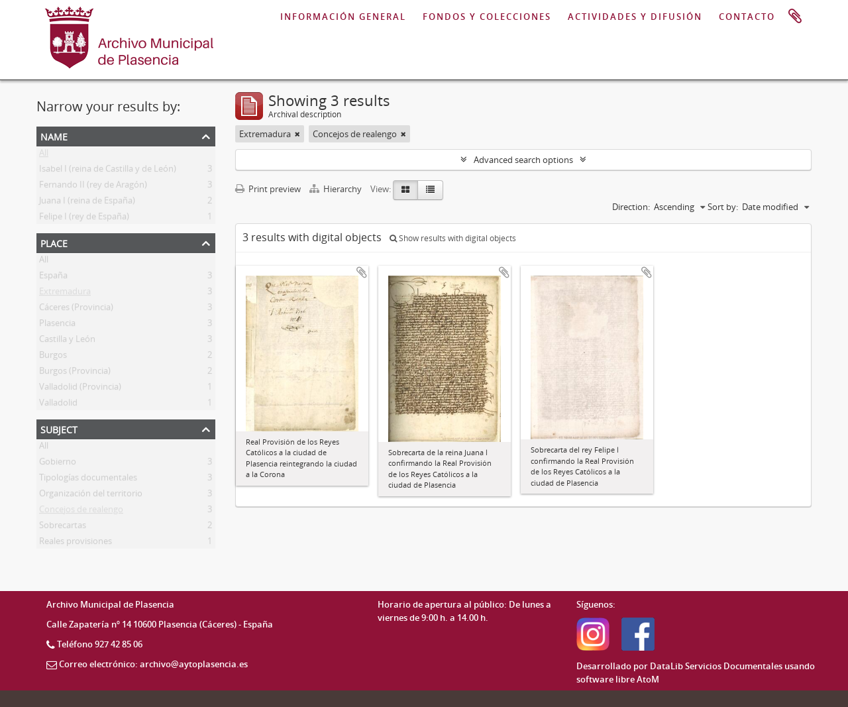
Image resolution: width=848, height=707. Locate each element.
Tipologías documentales (88, 480)
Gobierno (57, 464)
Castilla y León (67, 341)
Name (54, 135)
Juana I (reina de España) (87, 203)
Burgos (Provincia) (75, 373)
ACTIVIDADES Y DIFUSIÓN (635, 17)
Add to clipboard (361, 272)
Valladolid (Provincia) (80, 389)
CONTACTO (747, 17)
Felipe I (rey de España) (84, 219)
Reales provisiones (75, 543)
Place (54, 242)
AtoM (648, 679)
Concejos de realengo (81, 511)
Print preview (268, 189)
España (53, 278)
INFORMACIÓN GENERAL (343, 17)
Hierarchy (336, 189)
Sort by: (723, 207)
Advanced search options (523, 160)
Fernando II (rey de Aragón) (93, 187)
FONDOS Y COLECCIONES (487, 17)
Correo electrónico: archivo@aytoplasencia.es (153, 664)
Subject (59, 428)
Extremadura (65, 293)
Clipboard (795, 16)
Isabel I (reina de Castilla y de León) (107, 171)
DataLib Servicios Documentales (716, 666)
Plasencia (57, 325)
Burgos (53, 357)
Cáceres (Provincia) (76, 309)
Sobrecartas (62, 527)
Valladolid (58, 405)
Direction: (631, 207)
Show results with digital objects (453, 238)
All (43, 155)
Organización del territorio (90, 496)
